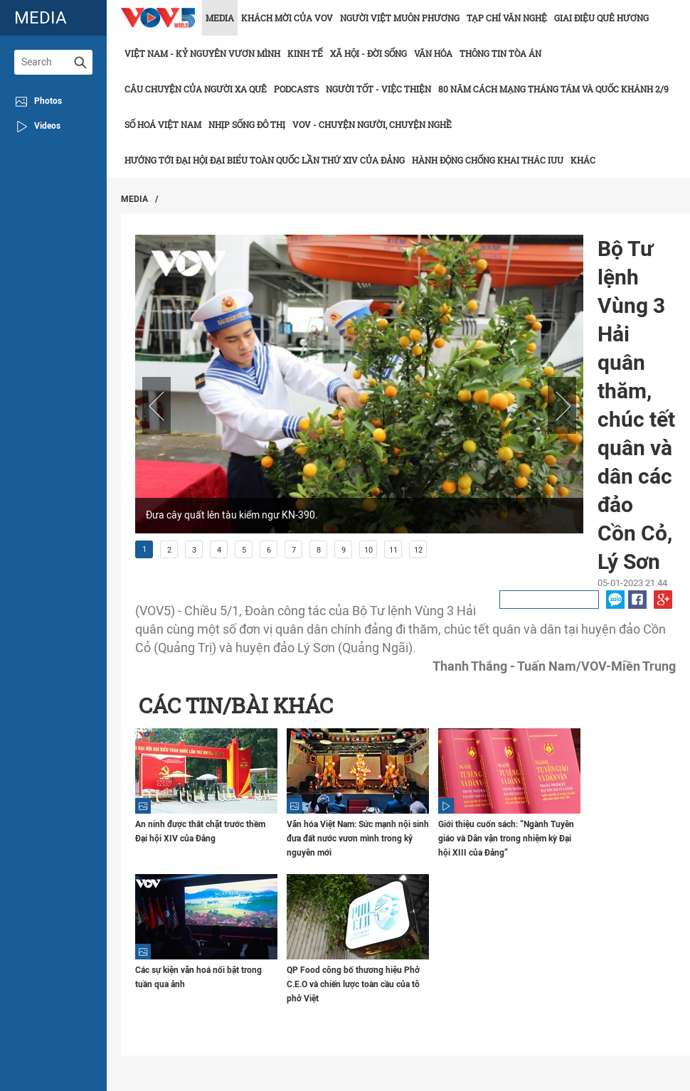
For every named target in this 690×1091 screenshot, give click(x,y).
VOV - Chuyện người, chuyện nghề (372, 124)
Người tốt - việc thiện (378, 89)
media (40, 17)
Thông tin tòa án (500, 53)
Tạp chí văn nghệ (507, 17)
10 (368, 550)
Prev (156, 405)
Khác (582, 160)
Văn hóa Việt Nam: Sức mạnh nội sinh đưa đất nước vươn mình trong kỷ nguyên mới (358, 838)
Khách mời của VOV (287, 17)
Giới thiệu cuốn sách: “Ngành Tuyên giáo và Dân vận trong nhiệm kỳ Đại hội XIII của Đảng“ (506, 838)
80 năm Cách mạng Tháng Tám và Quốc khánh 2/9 (553, 89)
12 (418, 550)
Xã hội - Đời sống (368, 53)
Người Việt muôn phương (400, 17)
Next (562, 405)
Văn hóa (433, 53)
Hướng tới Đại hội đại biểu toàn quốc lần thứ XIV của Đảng (264, 160)
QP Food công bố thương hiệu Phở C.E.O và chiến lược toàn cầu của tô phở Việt (353, 984)
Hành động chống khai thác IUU (487, 160)
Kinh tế (305, 53)
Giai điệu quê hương (601, 17)
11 (393, 550)
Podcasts (296, 89)
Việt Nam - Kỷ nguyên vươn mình (202, 53)
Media (220, 17)
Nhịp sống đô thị (246, 124)
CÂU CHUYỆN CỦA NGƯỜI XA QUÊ (195, 89)
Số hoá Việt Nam (162, 124)
